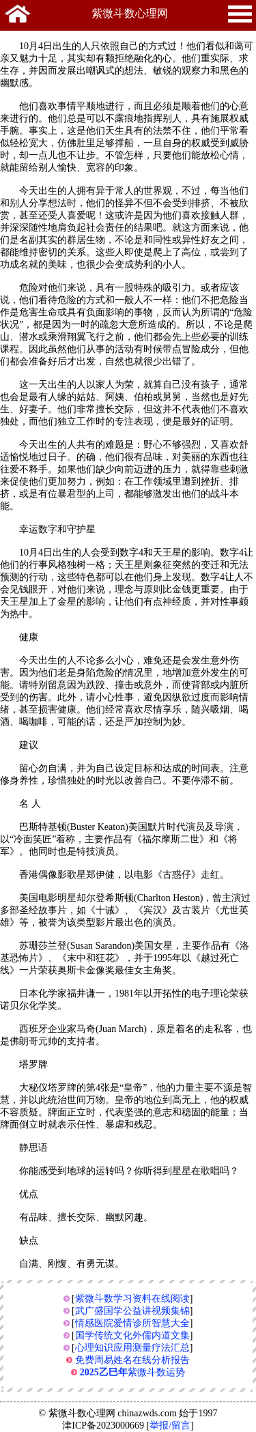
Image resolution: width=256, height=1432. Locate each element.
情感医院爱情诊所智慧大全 (132, 1323)
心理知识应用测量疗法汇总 (132, 1348)
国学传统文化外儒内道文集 (132, 1335)
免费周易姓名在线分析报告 (132, 1360)
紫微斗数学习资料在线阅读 (132, 1298)
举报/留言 (170, 1425)
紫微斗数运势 (132, 1372)
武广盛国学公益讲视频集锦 (132, 1311)
